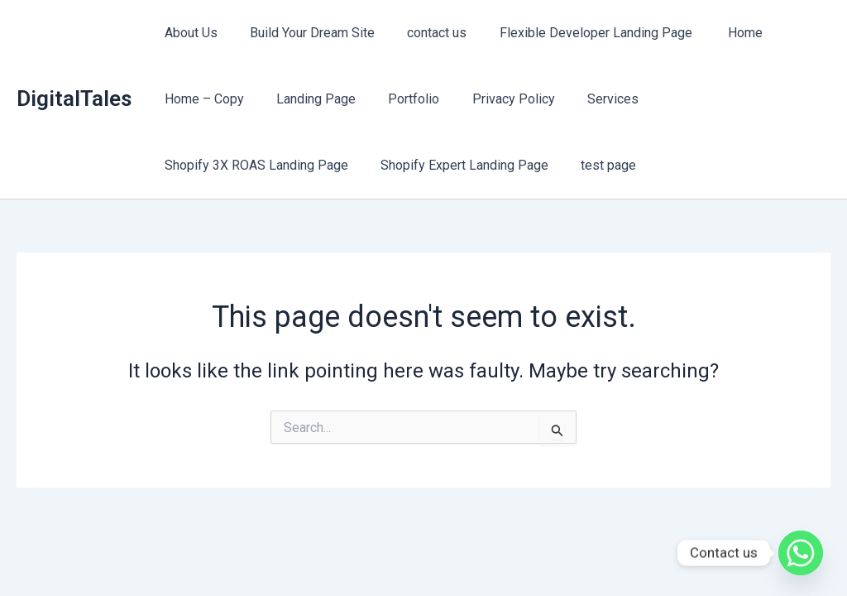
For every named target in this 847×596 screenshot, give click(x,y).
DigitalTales (74, 98)
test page (593, 165)
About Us (187, 33)
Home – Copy (201, 99)
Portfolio (398, 99)
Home (718, 33)
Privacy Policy (492, 99)
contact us (422, 33)
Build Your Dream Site (303, 33)
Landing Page (307, 99)
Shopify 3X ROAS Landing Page (253, 165)
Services (585, 99)
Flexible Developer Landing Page (576, 33)
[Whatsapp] (800, 553)
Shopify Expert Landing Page (455, 165)
